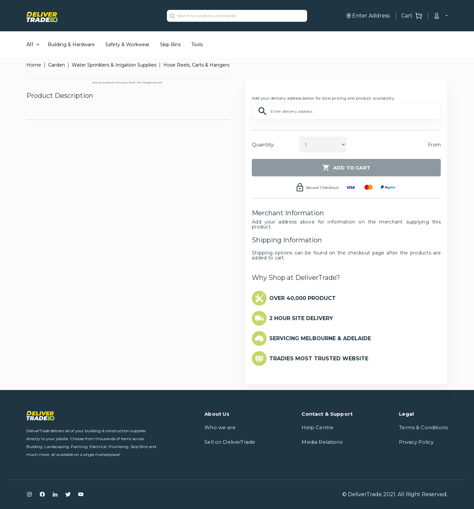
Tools (197, 44)
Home (33, 65)
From (434, 145)
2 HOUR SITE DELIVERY (301, 318)
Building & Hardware (71, 44)
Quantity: (263, 144)
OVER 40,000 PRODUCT (302, 298)
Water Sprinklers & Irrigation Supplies (114, 65)
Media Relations (322, 442)
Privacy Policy (416, 442)
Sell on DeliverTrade (229, 442)
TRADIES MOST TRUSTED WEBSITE (318, 358)
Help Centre (317, 427)
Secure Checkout (322, 187)
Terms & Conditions (423, 427)
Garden (56, 65)
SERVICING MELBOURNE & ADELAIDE (320, 338)
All (29, 44)
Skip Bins (170, 44)
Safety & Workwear (127, 44)
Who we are (220, 427)
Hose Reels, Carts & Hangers (196, 65)
